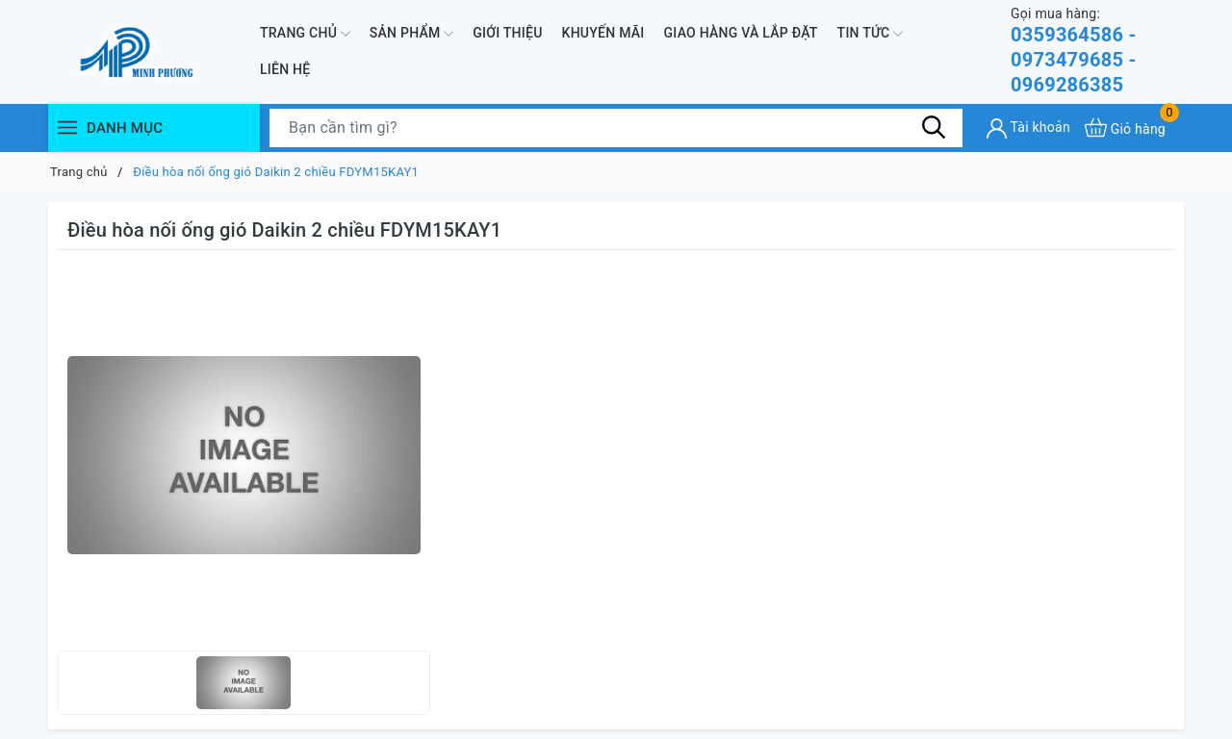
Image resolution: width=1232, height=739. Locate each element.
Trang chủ (305, 33)
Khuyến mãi (603, 32)
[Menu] (67, 127)
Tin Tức (870, 33)
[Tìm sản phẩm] (616, 128)
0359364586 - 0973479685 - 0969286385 (1097, 50)
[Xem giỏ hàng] (1125, 127)
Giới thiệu (507, 32)
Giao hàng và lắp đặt (741, 32)
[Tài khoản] (1028, 128)
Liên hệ (285, 69)
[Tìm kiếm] (933, 127)
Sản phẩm (411, 33)
